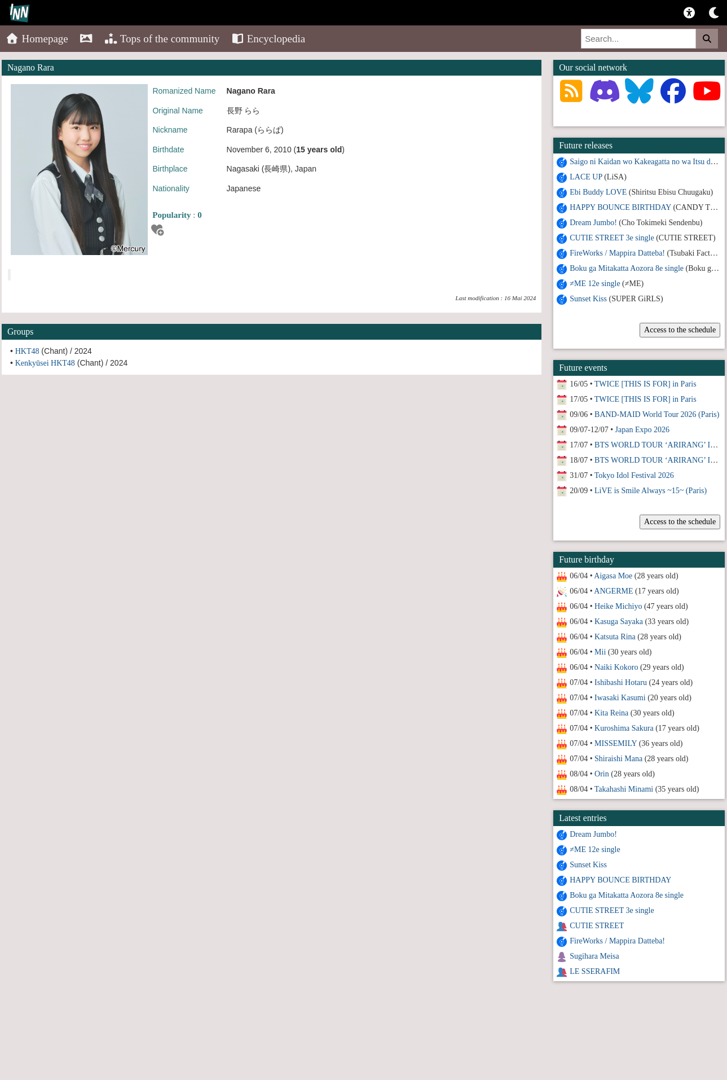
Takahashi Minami (623, 789)
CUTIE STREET (597, 925)
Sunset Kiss (588, 299)
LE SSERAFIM (595, 971)
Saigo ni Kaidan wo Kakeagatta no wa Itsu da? (643, 161)
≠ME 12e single (595, 283)
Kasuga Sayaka (618, 621)
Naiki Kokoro (616, 667)
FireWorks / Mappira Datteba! (617, 253)
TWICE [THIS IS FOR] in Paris (645, 384)
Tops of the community (162, 39)
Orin (601, 774)
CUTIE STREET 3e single (612, 238)
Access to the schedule (680, 330)
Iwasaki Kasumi (620, 697)
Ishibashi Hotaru (620, 682)
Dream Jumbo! (593, 222)
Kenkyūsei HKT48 (45, 363)
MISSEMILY (615, 743)
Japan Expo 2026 (642, 429)
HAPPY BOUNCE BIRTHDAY (620, 207)
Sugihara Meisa (594, 956)
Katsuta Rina (615, 637)
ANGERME (613, 591)
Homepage (37, 39)
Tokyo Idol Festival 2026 (634, 475)
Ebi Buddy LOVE (598, 192)
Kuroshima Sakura (624, 728)
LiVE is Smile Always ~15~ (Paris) (650, 490)
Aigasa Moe (613, 576)
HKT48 (27, 351)
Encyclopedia (268, 39)
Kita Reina (611, 713)
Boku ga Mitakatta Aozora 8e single (627, 268)
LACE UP (586, 177)
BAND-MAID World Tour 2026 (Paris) (656, 414)
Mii (600, 652)
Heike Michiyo (618, 606)
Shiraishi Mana (618, 758)
